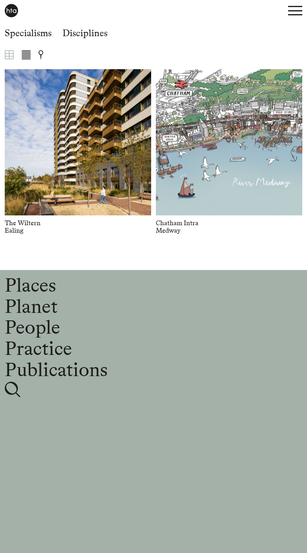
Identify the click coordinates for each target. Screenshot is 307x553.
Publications (56, 369)
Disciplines (85, 33)
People (32, 327)
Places (30, 285)
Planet (31, 306)
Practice (38, 348)
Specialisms (28, 33)
